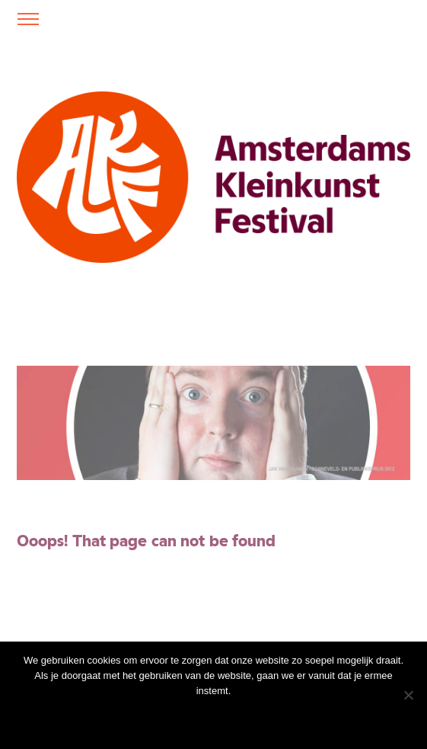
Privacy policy (249, 718)
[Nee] (408, 695)
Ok (134, 718)
